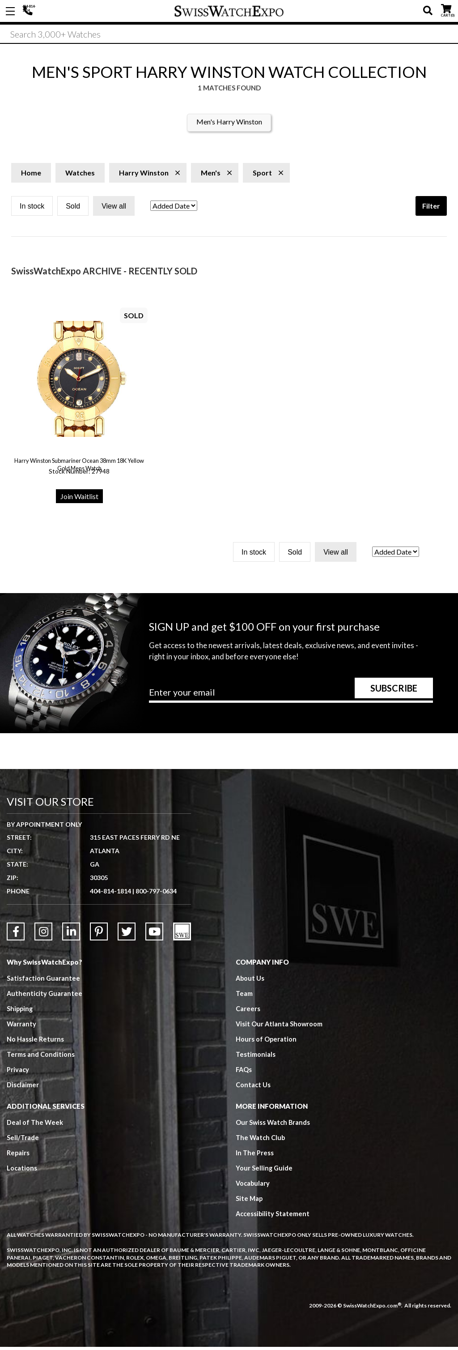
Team (244, 996)
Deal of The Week (35, 1125)
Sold (73, 209)
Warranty (22, 1027)
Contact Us (253, 1088)
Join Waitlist (79, 499)
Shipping (20, 1012)
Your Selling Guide (264, 1171)
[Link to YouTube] (154, 935)
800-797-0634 (156, 894)
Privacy (18, 1072)
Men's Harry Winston (229, 124)
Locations (22, 1171)
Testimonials (256, 1057)
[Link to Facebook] (16, 935)
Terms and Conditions (41, 1057)
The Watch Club (261, 1140)
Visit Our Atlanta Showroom (280, 1027)
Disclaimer (23, 1088)
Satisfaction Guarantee (44, 981)
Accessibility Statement (273, 1217)
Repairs (18, 1156)
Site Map (249, 1201)
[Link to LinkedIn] (71, 935)
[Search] (229, 35)
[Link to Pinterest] (99, 935)
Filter (431, 209)
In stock (32, 209)
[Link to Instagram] (43, 935)
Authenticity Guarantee (45, 996)
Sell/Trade (23, 1140)
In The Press (255, 1156)
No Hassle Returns (35, 1042)
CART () (446, 9)
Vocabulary (253, 1186)
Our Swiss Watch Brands (274, 1125)
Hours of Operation (266, 1042)
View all (114, 209)
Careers (248, 1012)
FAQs (244, 1072)
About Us (250, 981)
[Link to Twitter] (127, 935)
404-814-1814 (29, 11)
